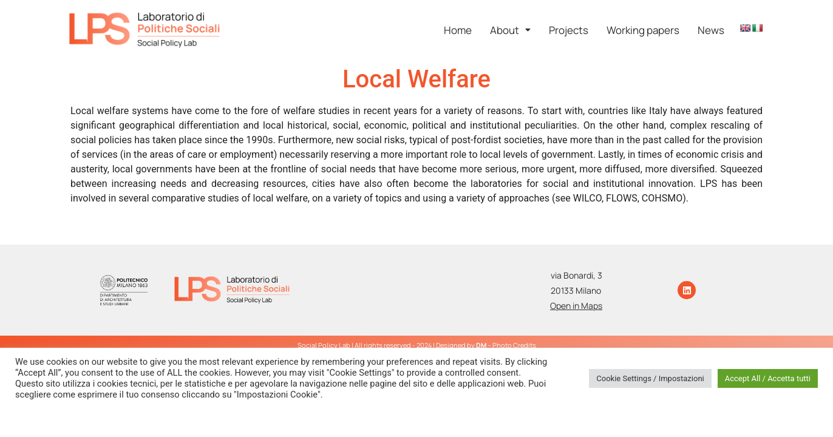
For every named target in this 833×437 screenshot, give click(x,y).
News (711, 30)
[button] (510, 30)
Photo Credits (514, 345)
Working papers (643, 30)
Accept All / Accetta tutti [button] (768, 378)
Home (458, 30)
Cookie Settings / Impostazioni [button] (650, 378)
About (510, 30)
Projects (568, 30)
